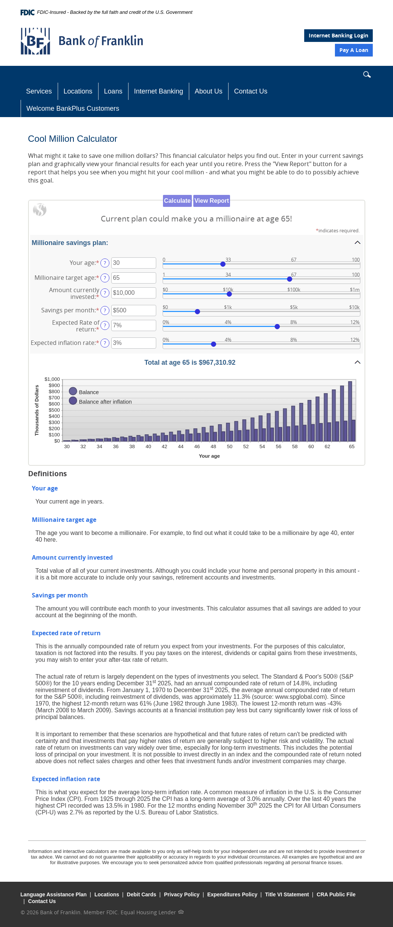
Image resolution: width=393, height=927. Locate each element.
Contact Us (250, 91)
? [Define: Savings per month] (105, 310)
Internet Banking (158, 91)
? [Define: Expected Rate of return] (105, 325)
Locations (78, 91)
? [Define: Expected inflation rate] (105, 342)
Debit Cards (142, 894)
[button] (367, 76)
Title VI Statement (287, 894)
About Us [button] (209, 91)
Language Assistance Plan (54, 894)
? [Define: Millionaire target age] (105, 277)
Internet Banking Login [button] (338, 35)
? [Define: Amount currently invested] (105, 292)
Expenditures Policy (232, 894)
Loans (113, 91)
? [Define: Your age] (105, 262)
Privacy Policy (182, 894)
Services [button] (39, 91)
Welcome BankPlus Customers (73, 108)
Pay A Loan (353, 49)
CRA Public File (336, 894)
